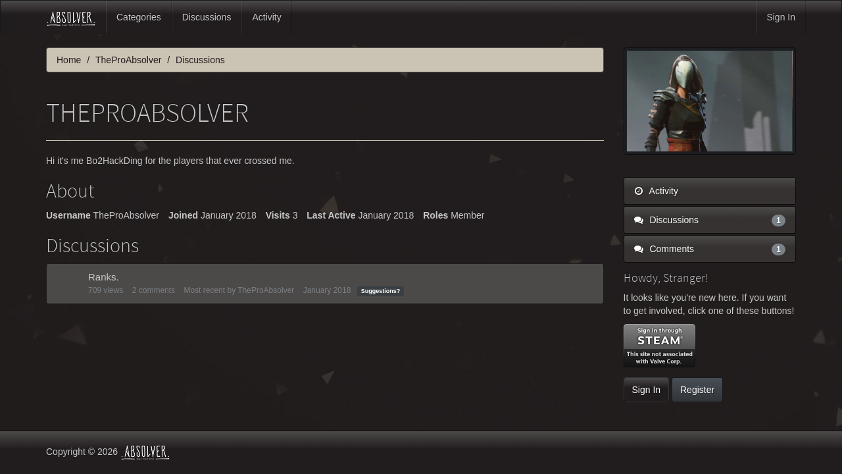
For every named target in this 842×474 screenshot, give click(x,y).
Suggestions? (381, 291)
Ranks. (103, 276)
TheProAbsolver (265, 290)
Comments (710, 248)
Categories (138, 17)
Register (697, 389)
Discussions (207, 17)
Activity (266, 17)
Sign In (780, 17)
